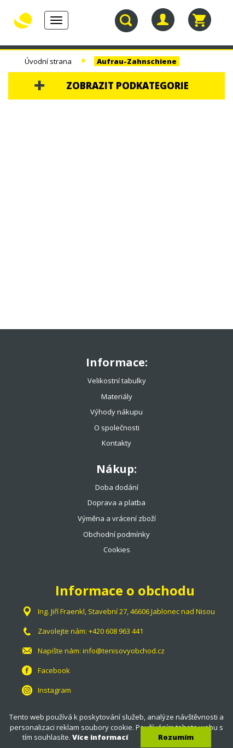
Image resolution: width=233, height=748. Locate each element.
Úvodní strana (48, 61)
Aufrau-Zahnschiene (137, 61)
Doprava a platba (116, 502)
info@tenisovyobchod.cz (124, 651)
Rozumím (176, 737)
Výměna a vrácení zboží (117, 518)
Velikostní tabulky (117, 380)
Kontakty (116, 443)
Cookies (116, 549)
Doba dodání (116, 487)
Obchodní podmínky (116, 534)
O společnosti (116, 428)
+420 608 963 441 (116, 631)
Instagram (54, 690)
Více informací (100, 737)
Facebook (54, 670)
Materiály (116, 396)
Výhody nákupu (116, 412)
